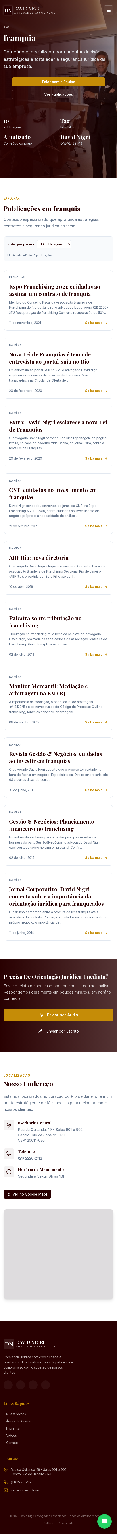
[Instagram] (20, 1384)
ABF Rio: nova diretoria (39, 557)
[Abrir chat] (104, 1521)
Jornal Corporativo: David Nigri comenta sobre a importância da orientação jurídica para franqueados (56, 896)
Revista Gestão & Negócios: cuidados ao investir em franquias (55, 757)
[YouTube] (33, 1384)
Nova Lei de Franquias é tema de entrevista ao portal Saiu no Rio (50, 358)
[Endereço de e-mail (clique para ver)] (25, 1490)
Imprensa (12, 1428)
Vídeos (10, 1435)
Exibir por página (20, 244)
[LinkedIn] (45, 1384)
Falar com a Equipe (58, 82)
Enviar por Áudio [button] (58, 1015)
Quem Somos (15, 1414)
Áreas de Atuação (18, 1421)
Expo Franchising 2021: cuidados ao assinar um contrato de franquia (54, 290)
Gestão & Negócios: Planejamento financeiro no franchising (51, 825)
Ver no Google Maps (27, 1194)
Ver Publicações (58, 94)
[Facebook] (8, 1384)
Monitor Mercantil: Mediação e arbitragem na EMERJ (48, 689)
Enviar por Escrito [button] (58, 1031)
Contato (11, 1443)
